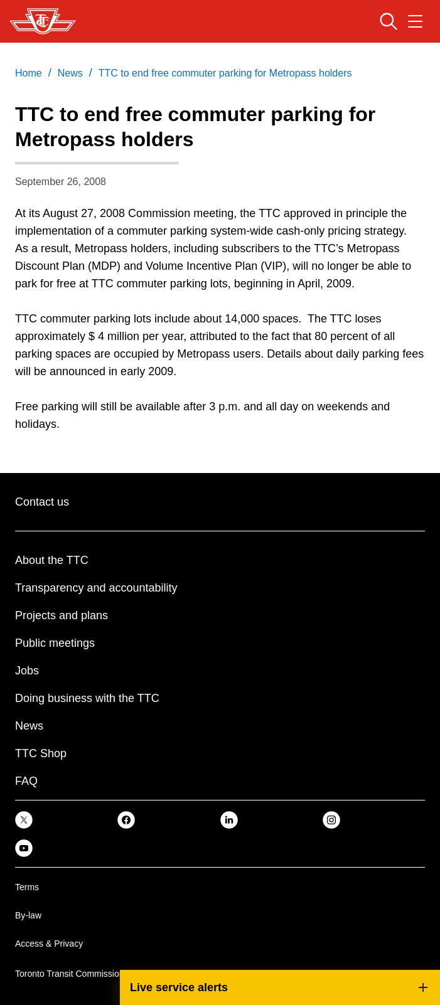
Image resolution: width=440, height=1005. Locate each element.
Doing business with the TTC (87, 698)
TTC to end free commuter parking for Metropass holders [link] (225, 73)
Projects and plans (61, 615)
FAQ (26, 781)
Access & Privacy (49, 944)
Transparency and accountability (96, 588)
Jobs (27, 670)
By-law (28, 915)
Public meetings (55, 643)
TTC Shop (41, 753)
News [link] (70, 73)
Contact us (42, 502)
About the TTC (52, 560)
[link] (24, 820)
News (29, 726)
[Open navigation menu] (415, 21)
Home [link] (28, 73)
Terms (27, 887)
